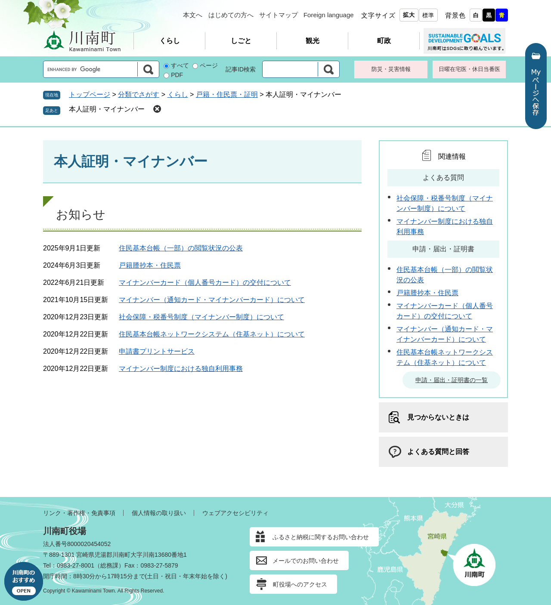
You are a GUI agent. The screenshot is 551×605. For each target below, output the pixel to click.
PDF (177, 74)
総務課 (109, 565)
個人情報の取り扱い (159, 512)
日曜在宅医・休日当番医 (469, 69)
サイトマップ (278, 15)
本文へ (192, 15)
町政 (384, 40)
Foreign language (328, 15)
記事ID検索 (241, 69)
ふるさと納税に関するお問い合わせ (320, 537)
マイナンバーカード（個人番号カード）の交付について (205, 282)
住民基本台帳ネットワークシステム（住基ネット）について (212, 334)
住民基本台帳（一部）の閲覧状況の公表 (181, 248)
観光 (312, 40)
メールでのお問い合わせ (305, 560)
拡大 (409, 15)
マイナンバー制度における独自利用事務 (181, 368)
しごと (241, 40)
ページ (209, 65)
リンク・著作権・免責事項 (79, 512)
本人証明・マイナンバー (107, 109)
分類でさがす (138, 94)
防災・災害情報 (391, 69)
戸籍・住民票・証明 (227, 94)
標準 (428, 15)
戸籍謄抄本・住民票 (150, 265)
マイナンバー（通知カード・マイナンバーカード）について (212, 299)
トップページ (89, 94)
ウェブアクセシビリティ (235, 512)
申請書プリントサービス (157, 351)
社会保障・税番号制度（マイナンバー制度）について (201, 317)
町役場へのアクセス (300, 584)
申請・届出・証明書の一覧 (451, 380)
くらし (169, 40)
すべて (180, 65)
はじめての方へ (231, 15)
